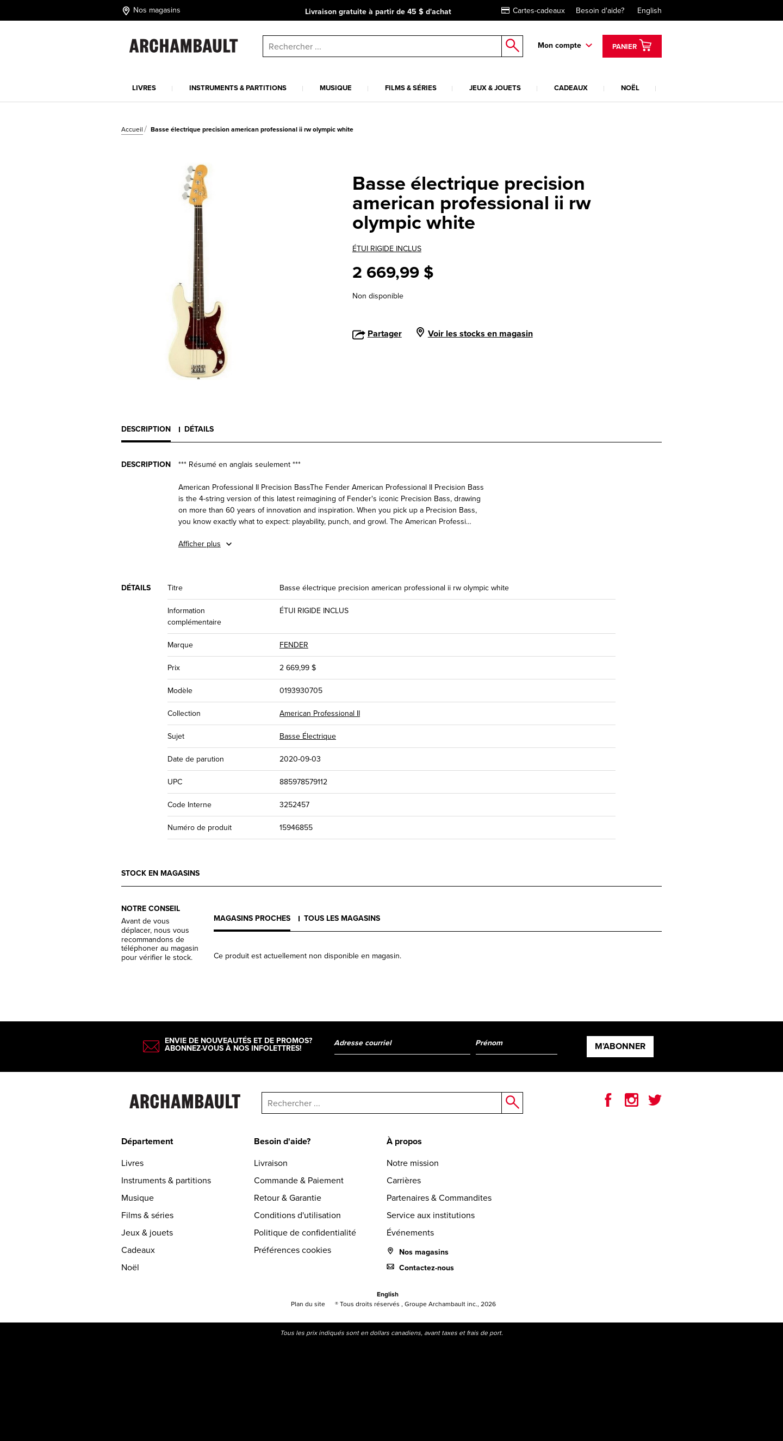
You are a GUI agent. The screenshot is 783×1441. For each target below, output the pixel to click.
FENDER (293, 645)
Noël (630, 88)
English (649, 10)
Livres (144, 88)
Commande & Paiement (299, 1180)
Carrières (404, 1180)
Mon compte (559, 45)
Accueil (132, 129)
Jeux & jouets (495, 88)
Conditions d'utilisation (297, 1215)
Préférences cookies (292, 1250)
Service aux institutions (431, 1215)
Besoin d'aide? (600, 10)
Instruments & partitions (238, 88)
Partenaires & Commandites (439, 1198)
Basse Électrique (307, 736)
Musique (336, 88)
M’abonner (620, 1046)
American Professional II (319, 713)
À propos (404, 1141)
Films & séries (411, 88)
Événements (410, 1232)
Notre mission (413, 1163)
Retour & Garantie (287, 1198)
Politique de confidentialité (305, 1232)
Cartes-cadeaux (533, 10)
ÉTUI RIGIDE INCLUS (386, 248)
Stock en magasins (160, 873)
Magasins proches (252, 918)
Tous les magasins (342, 918)
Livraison (271, 1163)
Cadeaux (571, 88)
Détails (199, 429)
